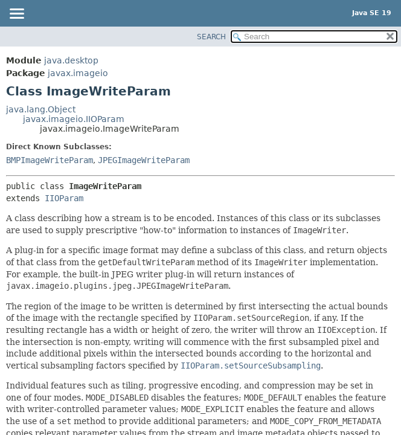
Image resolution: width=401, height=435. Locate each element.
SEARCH (211, 37)
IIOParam (64, 198)
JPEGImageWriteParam (144, 160)
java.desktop (71, 60)
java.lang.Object (40, 109)
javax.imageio (78, 73)
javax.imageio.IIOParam (73, 119)
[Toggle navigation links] (16, 14)
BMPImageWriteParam (49, 160)
